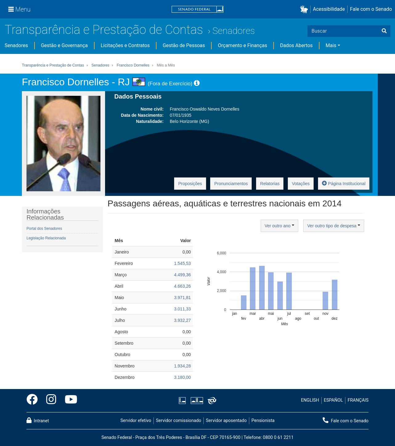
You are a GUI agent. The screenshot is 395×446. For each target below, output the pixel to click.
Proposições (190, 183)
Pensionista (263, 420)
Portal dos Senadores (44, 228)
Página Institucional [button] (343, 183)
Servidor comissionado (178, 420)
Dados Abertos (296, 45)
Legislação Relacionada (46, 238)
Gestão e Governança (64, 45)
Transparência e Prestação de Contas (104, 29)
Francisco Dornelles (133, 65)
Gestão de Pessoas (184, 45)
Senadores (233, 30)
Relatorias (269, 183)
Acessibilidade (329, 9)
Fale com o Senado (371, 9)
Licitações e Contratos (125, 45)
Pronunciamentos (231, 183)
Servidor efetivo (135, 420)
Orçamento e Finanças (242, 45)
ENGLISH (310, 400)
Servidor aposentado (226, 420)
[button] (305, 9)
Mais (331, 45)
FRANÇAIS (358, 400)
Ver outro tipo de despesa (333, 225)
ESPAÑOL (333, 400)
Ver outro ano (279, 225)
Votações (301, 183)
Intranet (37, 420)
